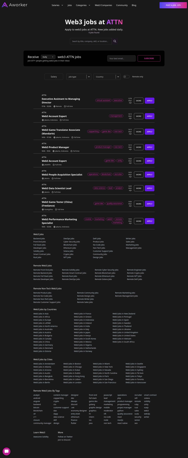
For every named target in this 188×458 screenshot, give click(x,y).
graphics (92, 410)
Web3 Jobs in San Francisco (104, 382)
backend (37, 404)
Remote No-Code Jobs (42, 296)
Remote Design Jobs (85, 296)
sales (137, 410)
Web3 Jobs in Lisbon (72, 379)
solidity (147, 401)
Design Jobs (98, 257)
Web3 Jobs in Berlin (41, 382)
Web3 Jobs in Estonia (42, 351)
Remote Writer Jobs (85, 299)
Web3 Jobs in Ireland (83, 323)
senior (137, 420)
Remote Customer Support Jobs (46, 302)
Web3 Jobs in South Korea (85, 338)
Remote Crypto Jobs (135, 273)
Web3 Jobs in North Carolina (105, 373)
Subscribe (149, 58)
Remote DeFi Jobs (134, 279)
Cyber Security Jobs (72, 241)
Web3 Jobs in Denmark (43, 348)
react (120, 417)
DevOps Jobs (69, 238)
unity (146, 404)
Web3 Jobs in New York (103, 367)
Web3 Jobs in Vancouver (136, 382)
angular (36, 401)
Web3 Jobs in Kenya (82, 335)
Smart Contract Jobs (42, 254)
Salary (54, 76)
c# (34, 413)
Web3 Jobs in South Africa (123, 342)
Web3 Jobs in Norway (83, 351)
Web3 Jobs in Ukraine (122, 329)
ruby (137, 404)
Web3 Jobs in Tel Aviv (134, 373)
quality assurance (125, 413)
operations (122, 395)
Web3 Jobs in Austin (41, 373)
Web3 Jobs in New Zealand (124, 313)
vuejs (146, 407)
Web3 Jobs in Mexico (83, 342)
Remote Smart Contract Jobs (74, 273)
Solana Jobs (68, 251)
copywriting (59, 398)
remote (138, 401)
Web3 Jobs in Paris (101, 376)
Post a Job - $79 (173, 5)
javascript (108, 395)
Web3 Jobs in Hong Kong (74, 376)
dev (72, 398)
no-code (107, 417)
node (106, 420)
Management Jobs (134, 248)
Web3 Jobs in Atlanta (42, 367)
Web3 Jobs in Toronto (135, 379)
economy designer (79, 410)
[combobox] (79, 76)
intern (91, 417)
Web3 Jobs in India (82, 326)
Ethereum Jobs (70, 248)
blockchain (38, 410)
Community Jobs (100, 254)
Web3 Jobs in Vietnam (122, 338)
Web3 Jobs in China (41, 342)
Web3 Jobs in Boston (72, 363)
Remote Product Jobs (42, 293)
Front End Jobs (39, 241)
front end (93, 395)
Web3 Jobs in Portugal (122, 317)
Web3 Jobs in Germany (43, 345)
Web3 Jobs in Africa (41, 317)
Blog (134, 5)
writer (146, 417)
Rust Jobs (37, 257)
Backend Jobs (39, 238)
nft (105, 413)
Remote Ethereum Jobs (105, 276)
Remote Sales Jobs (85, 302)
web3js (147, 413)
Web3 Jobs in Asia (40, 313)
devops (74, 401)
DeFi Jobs (97, 238)
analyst (36, 395)
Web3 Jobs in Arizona (42, 370)
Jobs (70, 5)
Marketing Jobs (132, 245)
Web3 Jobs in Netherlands (85, 348)
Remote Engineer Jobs (136, 270)
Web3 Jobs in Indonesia (84, 320)
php (119, 398)
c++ (34, 417)
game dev (93, 401)
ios (90, 420)
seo (136, 423)
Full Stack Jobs (39, 245)
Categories (83, 5)
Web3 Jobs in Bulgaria (42, 335)
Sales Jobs (130, 241)
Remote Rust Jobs (69, 276)
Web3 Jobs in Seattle (134, 363)
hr (90, 413)
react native (123, 423)
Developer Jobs (39, 248)
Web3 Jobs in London (72, 382)
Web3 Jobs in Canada (42, 338)
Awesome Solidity (40, 436)
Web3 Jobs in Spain (121, 320)
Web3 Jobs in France (82, 313)
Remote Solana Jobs (103, 279)
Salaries (57, 5)
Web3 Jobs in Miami (101, 363)
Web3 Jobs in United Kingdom (125, 332)
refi (136, 398)
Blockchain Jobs (70, 245)
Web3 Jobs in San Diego (103, 379)
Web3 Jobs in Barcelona (43, 379)
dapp (56, 413)
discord (74, 404)
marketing (108, 404)
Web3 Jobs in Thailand (122, 326)
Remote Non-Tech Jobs (43, 299)
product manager (125, 401)
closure (36, 420)
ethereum (75, 417)
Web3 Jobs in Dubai (71, 370)
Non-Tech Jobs (99, 248)
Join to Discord (64, 440)
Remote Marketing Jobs (125, 293)
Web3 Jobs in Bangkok (42, 376)
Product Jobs (98, 241)
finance (74, 420)
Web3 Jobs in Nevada (102, 370)
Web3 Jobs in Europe (42, 320)
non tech (107, 423)
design (56, 423)
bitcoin (36, 407)
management (109, 401)
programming (124, 404)
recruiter (138, 395)
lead (105, 398)
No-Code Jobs (99, 245)
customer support (61, 407)
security (138, 417)
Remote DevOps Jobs (71, 279)
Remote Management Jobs (126, 296)
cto (55, 404)
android (36, 398)
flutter (73, 423)
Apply (149, 100)
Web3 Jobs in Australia (42, 329)
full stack (93, 398)
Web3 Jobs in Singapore (136, 367)
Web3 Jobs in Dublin (72, 373)
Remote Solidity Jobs (71, 270)
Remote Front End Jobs (43, 270)
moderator (108, 410)
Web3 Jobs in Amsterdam (44, 363)
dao (55, 410)
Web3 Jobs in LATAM (42, 323)
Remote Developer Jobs (43, 279)
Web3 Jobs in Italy (81, 329)
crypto (56, 401)
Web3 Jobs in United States (124, 335)
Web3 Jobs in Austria (42, 332)
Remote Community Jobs (87, 293)
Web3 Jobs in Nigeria (83, 345)
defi (55, 420)
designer (75, 395)
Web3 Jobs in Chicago (72, 367)
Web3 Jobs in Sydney (134, 370)
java (90, 423)
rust (136, 407)
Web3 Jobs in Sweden (122, 323)
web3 (146, 410)
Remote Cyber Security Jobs (106, 270)
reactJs (120, 420)
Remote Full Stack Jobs (43, 276)
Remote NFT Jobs (134, 276)
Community (122, 5)
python (121, 410)
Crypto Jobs (68, 254)
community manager (42, 423)
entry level (75, 413)
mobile (107, 407)
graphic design (95, 407)
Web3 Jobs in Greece (83, 317)
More (138, 100)
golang (92, 404)
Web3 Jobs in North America (45, 326)
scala (137, 413)
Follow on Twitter (65, 436)
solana (147, 398)
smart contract (150, 395)
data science (59, 417)
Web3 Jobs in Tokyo (134, 376)
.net (72, 407)
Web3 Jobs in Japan (82, 332)
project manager (125, 407)
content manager (61, 395)
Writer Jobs (130, 238)
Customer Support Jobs (103, 251)
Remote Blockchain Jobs (105, 273)
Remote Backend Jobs (42, 273)
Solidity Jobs (38, 251)
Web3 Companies (103, 5)
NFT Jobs (67, 257)
